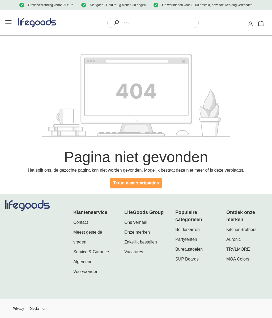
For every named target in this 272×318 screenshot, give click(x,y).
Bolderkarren (187, 229)
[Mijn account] (251, 24)
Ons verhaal (135, 222)
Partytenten (186, 239)
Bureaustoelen (189, 249)
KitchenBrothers (241, 229)
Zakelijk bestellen (140, 242)
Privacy (18, 309)
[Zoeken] (114, 23)
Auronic (233, 239)
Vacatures (133, 252)
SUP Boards (187, 259)
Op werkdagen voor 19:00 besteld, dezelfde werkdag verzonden (207, 5)
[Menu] (7, 23)
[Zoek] (160, 23)
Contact (80, 222)
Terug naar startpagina (136, 183)
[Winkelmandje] (261, 23)
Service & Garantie (91, 252)
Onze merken (137, 232)
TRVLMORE (238, 249)
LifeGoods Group (144, 212)
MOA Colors (237, 259)
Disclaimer (37, 309)
